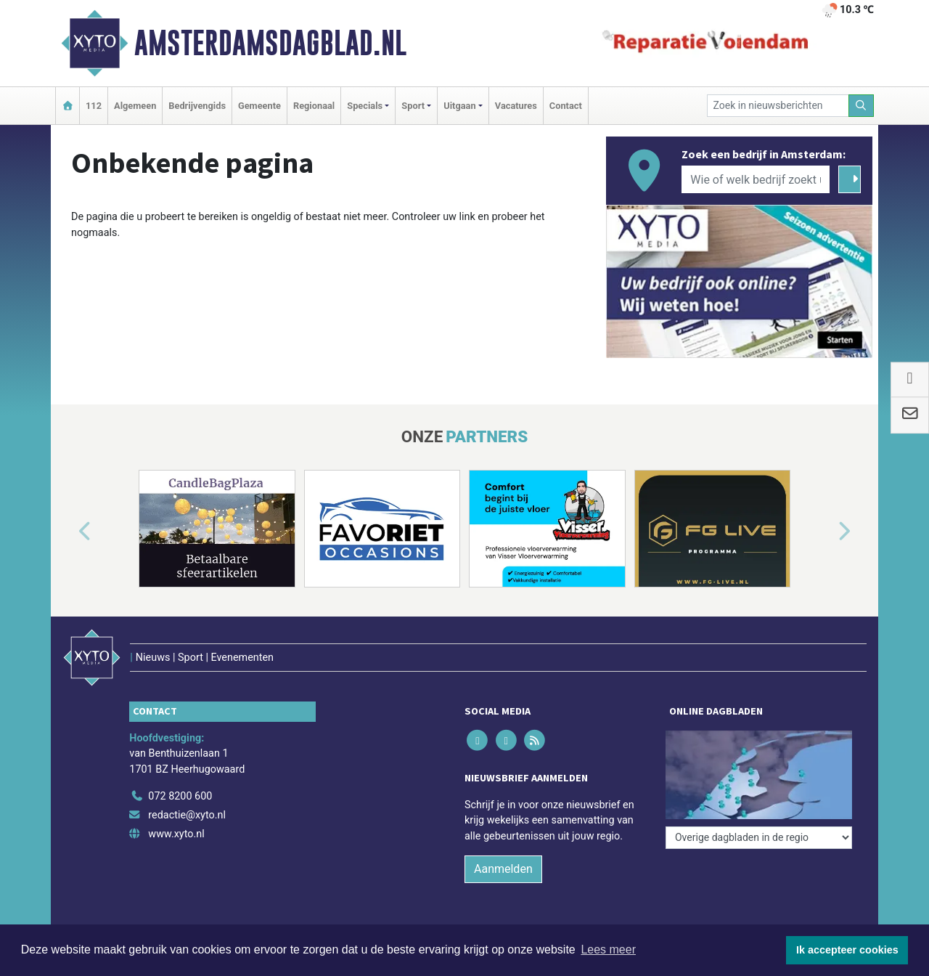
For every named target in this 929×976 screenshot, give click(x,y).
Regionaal (314, 105)
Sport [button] (413, 105)
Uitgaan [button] (459, 105)
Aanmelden (503, 869)
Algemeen (135, 105)
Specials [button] (364, 105)
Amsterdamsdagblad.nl (270, 43)
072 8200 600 (180, 796)
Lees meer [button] (608, 949)
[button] (68, 531)
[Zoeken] (861, 105)
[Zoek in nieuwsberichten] (778, 105)
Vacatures (516, 105)
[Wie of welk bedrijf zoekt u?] (756, 179)
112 (94, 105)
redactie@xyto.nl (187, 815)
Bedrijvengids (197, 105)
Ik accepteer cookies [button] (847, 950)
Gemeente (259, 105)
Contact (565, 105)
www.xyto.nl (176, 834)
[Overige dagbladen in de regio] (759, 837)
